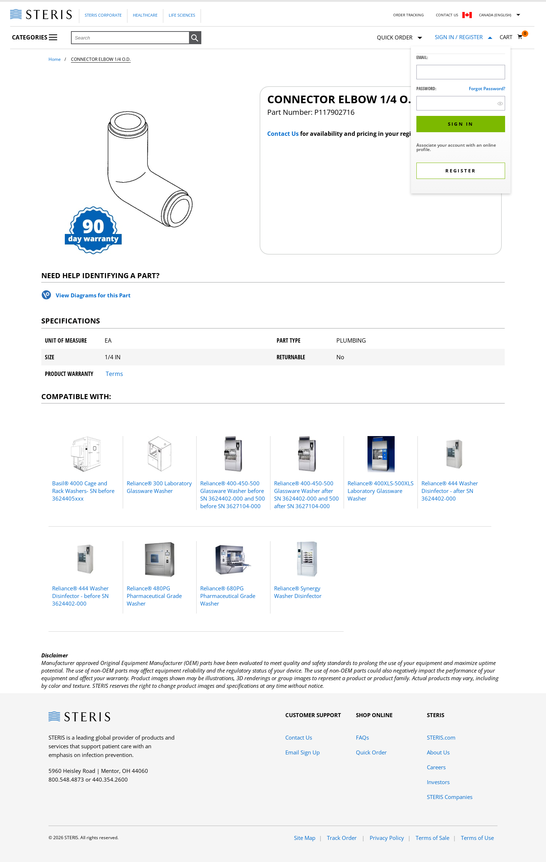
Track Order (342, 837)
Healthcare (145, 15)
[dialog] (460, 121)
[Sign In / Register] (463, 37)
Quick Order (399, 38)
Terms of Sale (432, 837)
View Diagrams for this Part (93, 295)
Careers (436, 767)
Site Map (304, 837)
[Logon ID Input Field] (460, 72)
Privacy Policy (387, 837)
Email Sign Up (302, 752)
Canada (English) (495, 14)
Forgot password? (487, 88)
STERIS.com (441, 737)
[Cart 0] (511, 37)
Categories (34, 37)
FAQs (362, 737)
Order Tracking (408, 14)
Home (55, 59)
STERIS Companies (449, 796)
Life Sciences (182, 15)
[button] (195, 38)
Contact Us (447, 14)
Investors (438, 782)
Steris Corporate (103, 15)
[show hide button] (500, 103)
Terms (114, 374)
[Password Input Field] (460, 103)
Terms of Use (477, 837)
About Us (438, 752)
